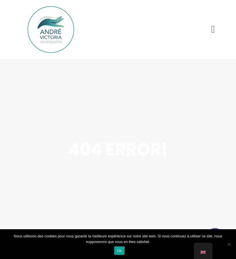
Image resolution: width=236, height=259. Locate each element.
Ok (119, 251)
